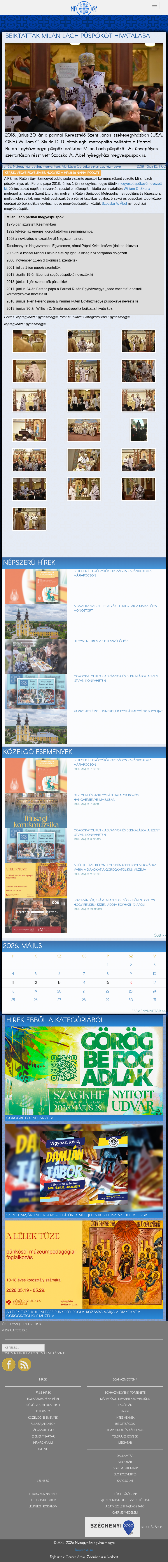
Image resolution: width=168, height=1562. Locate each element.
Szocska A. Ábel (114, 203)
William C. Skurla (137, 188)
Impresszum (84, 1550)
